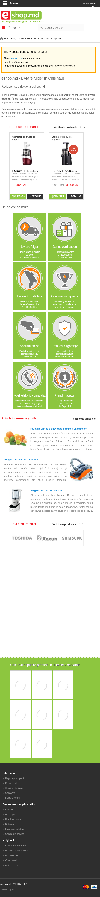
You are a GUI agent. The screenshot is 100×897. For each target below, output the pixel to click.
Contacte (10, 792)
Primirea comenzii (14, 819)
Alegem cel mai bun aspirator (21, 459)
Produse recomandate (17, 850)
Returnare (10, 824)
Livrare (9, 809)
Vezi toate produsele (65, 127)
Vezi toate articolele (84, 418)
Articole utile (12, 865)
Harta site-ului (12, 797)
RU (95, 3)
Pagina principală (14, 778)
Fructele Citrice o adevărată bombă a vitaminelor (58, 428)
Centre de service (14, 833)
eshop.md (16, 58)
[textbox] (64, 27)
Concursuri (11, 860)
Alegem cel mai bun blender (46, 490)
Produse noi (11, 855)
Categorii (11, 27)
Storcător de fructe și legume (23, 138)
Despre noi (11, 783)
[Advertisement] (49, 631)
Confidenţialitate (14, 788)
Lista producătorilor (15, 845)
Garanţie (10, 814)
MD (92, 3)
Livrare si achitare (14, 829)
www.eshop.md (7, 889)
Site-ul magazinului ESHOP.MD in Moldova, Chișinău (30, 38)
